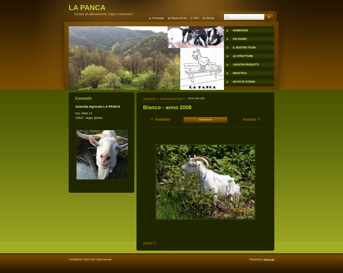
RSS (196, 18)
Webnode (269, 259)
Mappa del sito (179, 18)
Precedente (162, 119)
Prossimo (249, 119)
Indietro (147, 242)
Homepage (149, 98)
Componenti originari (171, 98)
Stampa (210, 18)
